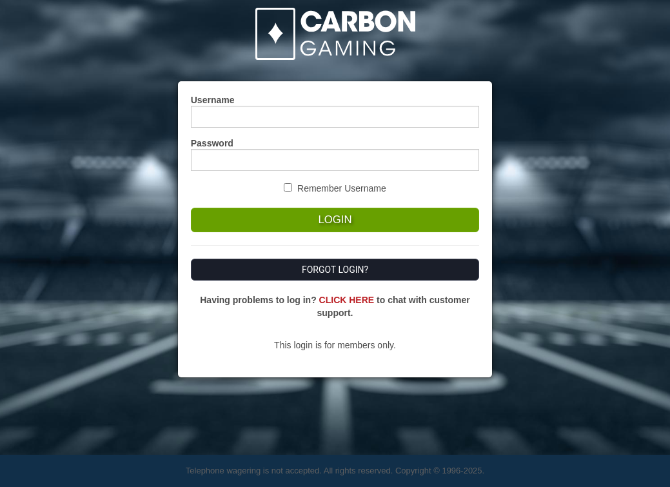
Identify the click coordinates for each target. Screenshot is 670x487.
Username (213, 100)
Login (334, 220)
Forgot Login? (335, 269)
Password (212, 143)
